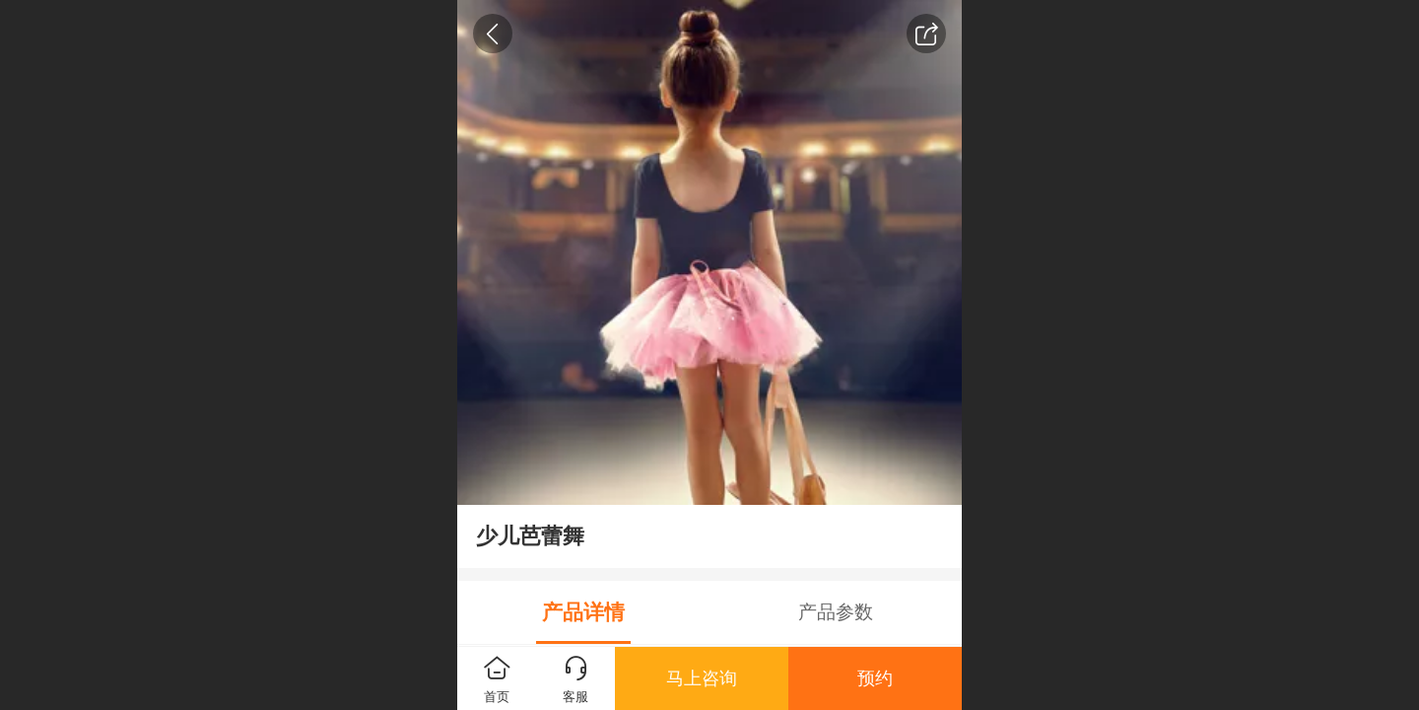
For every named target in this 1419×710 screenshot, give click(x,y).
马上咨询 (701, 678)
